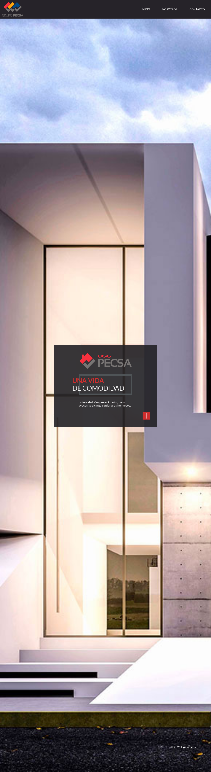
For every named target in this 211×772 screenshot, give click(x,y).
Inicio (146, 9)
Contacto (197, 9)
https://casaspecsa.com (146, 416)
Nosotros (169, 9)
